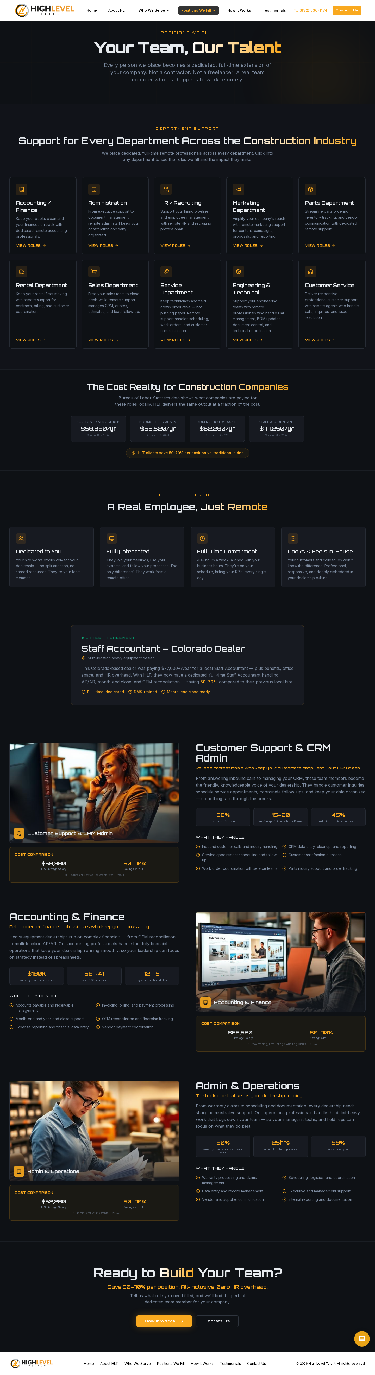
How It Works (239, 10)
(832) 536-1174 (310, 10)
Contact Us (347, 10)
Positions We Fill (198, 10)
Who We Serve (154, 10)
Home (91, 10)
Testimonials (274, 10)
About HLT (117, 10)
